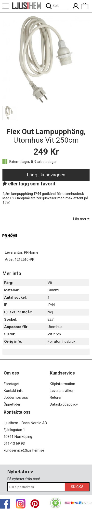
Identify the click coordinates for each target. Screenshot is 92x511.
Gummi (53, 290)
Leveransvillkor (62, 390)
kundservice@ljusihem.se (24, 450)
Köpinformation (62, 384)
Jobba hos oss (16, 397)
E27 (50, 319)
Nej (50, 312)
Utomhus (55, 327)
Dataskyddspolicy (64, 404)
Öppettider (12, 404)
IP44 (51, 305)
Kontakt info (14, 390)
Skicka (77, 487)
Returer (56, 397)
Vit (50, 283)
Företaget (11, 384)
